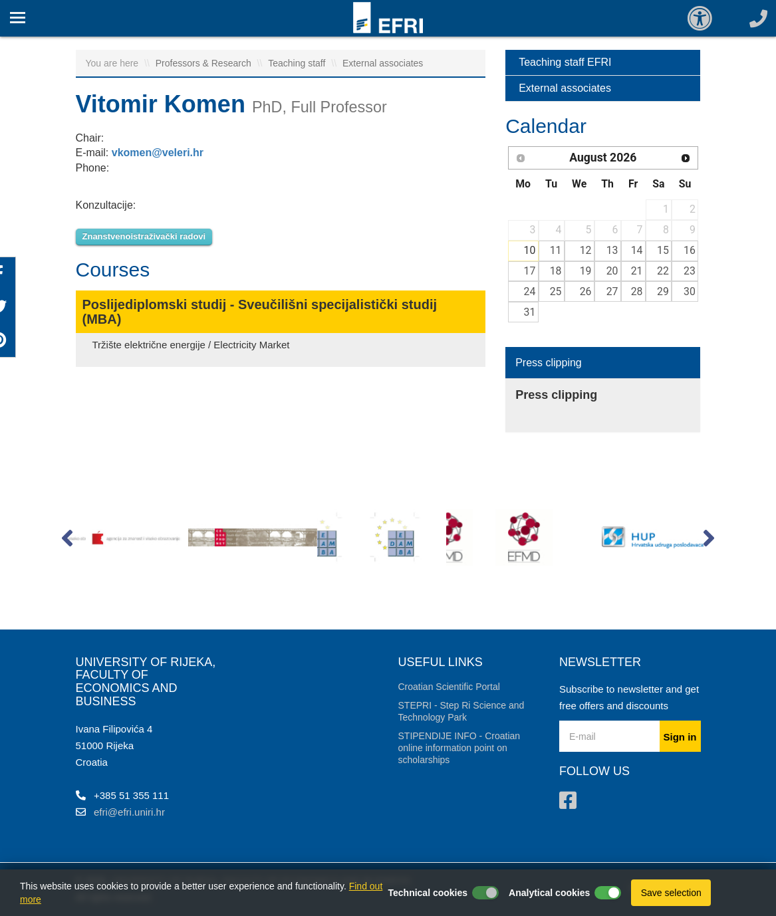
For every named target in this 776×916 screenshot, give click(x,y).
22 (663, 271)
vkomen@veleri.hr (157, 152)
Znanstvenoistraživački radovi (144, 236)
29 (663, 291)
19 (586, 271)
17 (530, 271)
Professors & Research (205, 63)
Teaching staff (298, 63)
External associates (382, 63)
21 (637, 271)
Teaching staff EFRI (565, 62)
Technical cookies (428, 892)
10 (530, 250)
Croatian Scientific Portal (449, 686)
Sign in (680, 737)
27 (612, 291)
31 (530, 312)
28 (637, 291)
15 (663, 250)
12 (586, 250)
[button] (67, 541)
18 (556, 271)
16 (690, 250)
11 (556, 250)
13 (612, 250)
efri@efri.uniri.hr (129, 812)
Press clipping (548, 362)
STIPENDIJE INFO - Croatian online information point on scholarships (459, 748)
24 (530, 291)
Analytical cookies (549, 892)
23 (690, 271)
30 (690, 291)
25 (556, 291)
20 (612, 271)
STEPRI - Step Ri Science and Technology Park (461, 711)
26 (586, 291)
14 (637, 250)
